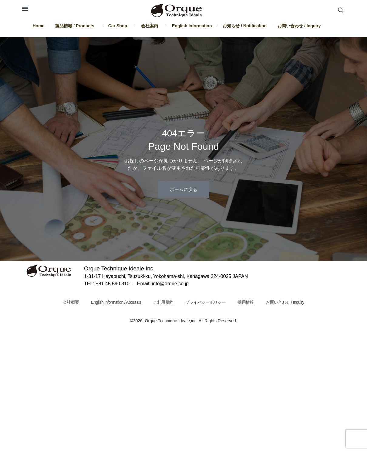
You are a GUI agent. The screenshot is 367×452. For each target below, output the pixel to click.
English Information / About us (115, 302)
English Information (192, 25)
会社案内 (151, 26)
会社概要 (69, 302)
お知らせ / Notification (245, 25)
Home (39, 25)
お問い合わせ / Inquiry (299, 25)
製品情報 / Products (76, 26)
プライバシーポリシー (206, 302)
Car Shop (119, 26)
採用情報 (247, 302)
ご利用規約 (163, 302)
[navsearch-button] (341, 11)
